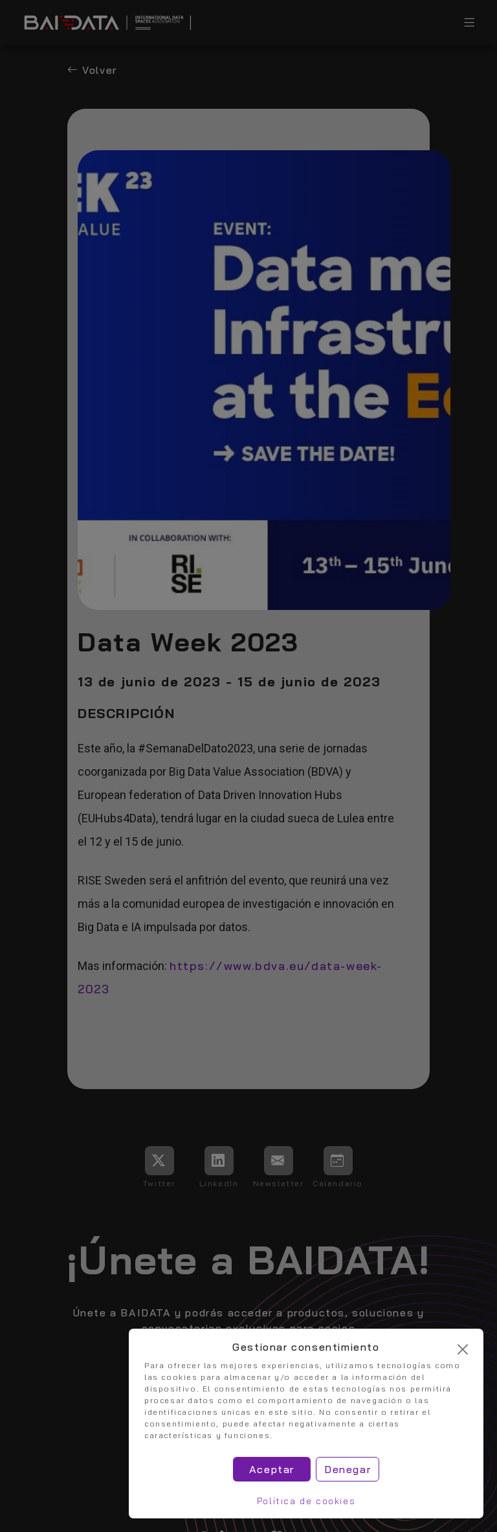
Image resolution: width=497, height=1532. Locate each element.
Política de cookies (306, 1501)
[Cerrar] (462, 1349)
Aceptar (271, 1469)
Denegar (347, 1469)
